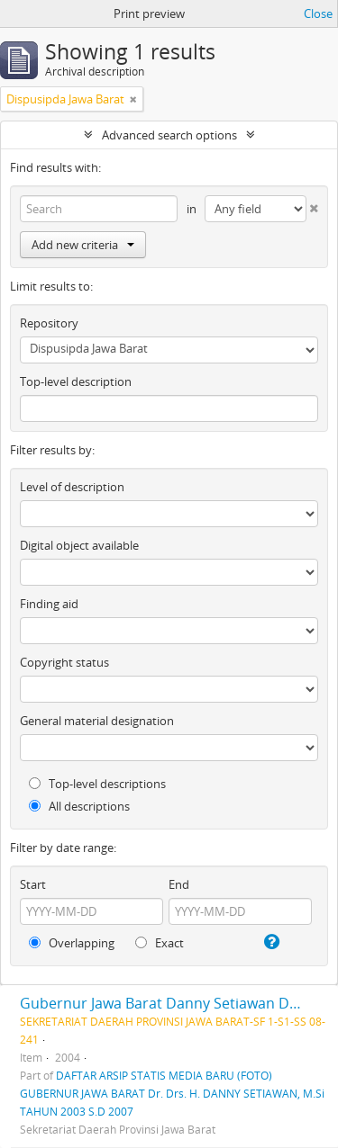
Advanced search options (169, 135)
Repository (49, 323)
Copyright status (64, 662)
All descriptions (79, 806)
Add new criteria (83, 245)
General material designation (97, 721)
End (179, 884)
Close (318, 13)
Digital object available (79, 545)
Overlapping (71, 943)
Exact (159, 943)
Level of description (72, 487)
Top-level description (76, 381)
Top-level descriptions (97, 784)
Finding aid (49, 604)
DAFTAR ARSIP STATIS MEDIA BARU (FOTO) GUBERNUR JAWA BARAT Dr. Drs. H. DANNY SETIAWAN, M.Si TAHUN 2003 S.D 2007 (172, 1093)
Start (33, 884)
